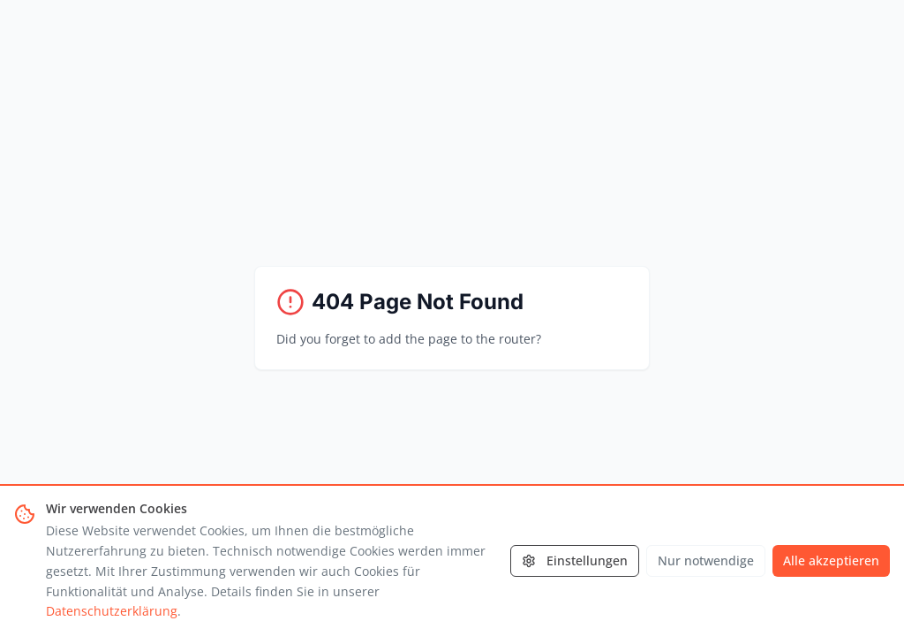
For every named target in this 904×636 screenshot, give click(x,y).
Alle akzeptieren (831, 560)
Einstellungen (575, 560)
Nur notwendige (706, 560)
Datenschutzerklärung (111, 610)
